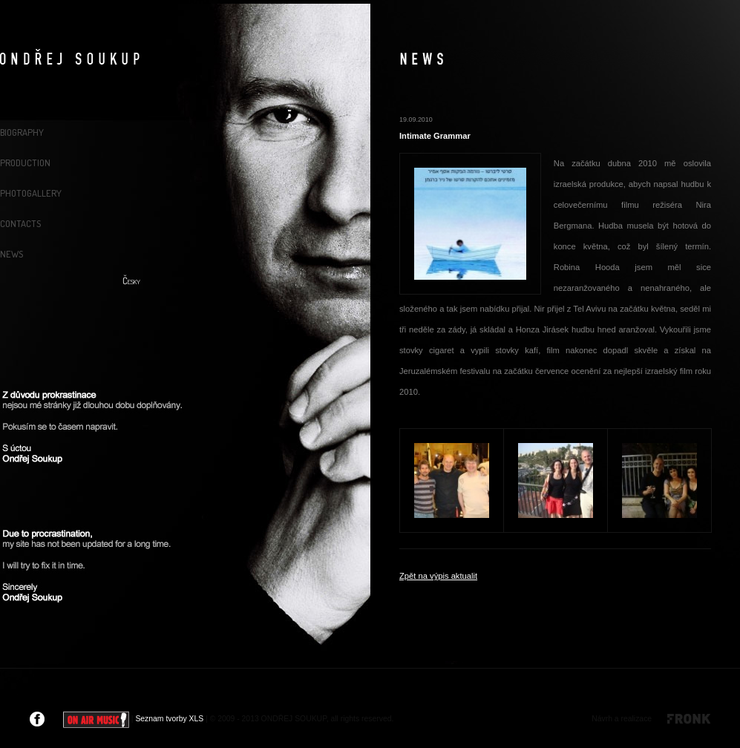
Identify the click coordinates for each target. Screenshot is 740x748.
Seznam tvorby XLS (169, 719)
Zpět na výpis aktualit (438, 575)
